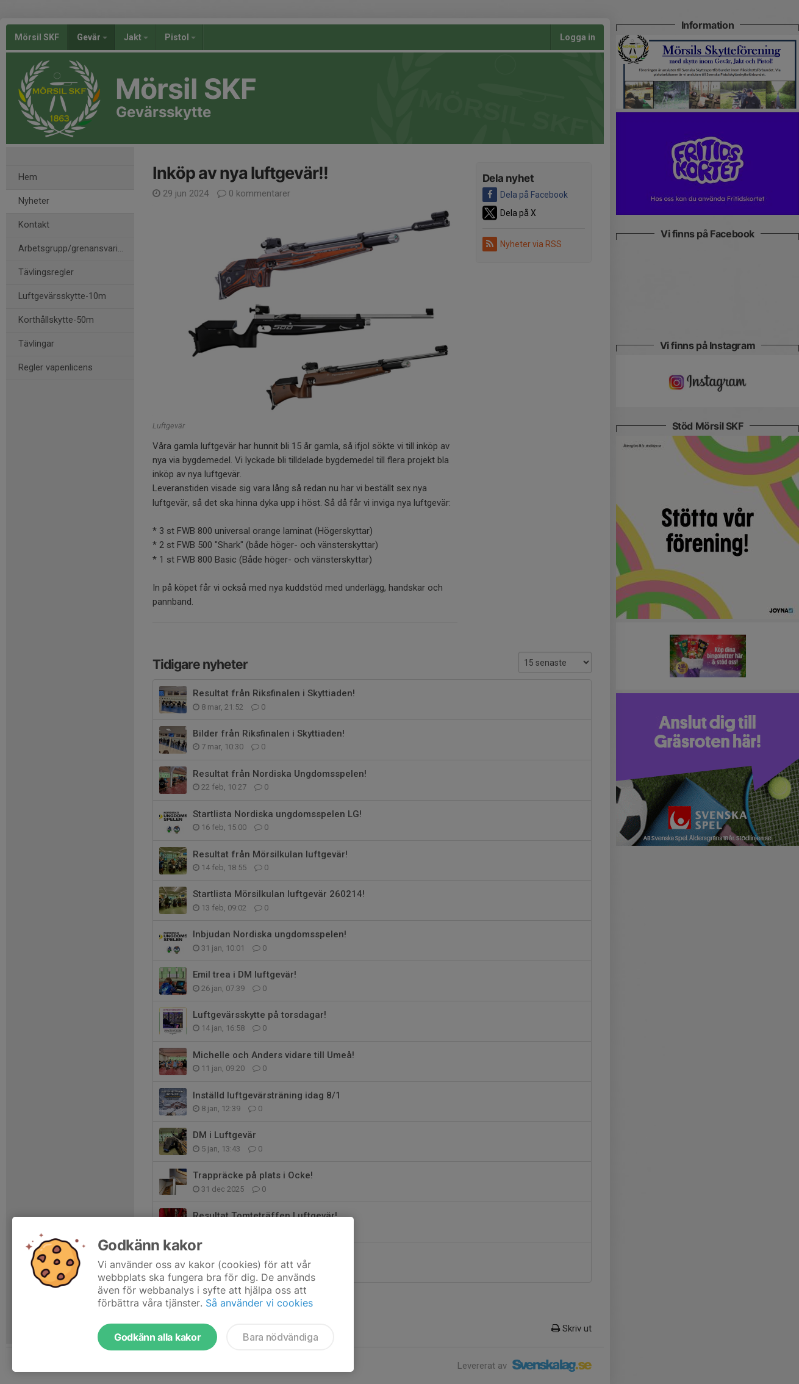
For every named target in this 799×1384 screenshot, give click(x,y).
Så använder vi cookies (259, 1303)
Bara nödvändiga (280, 1337)
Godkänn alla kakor (157, 1337)
